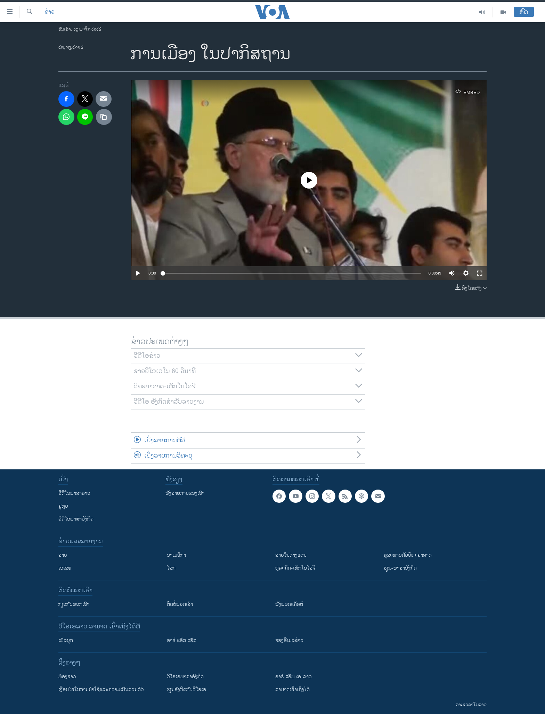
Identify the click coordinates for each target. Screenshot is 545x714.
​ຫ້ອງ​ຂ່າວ (67, 676)
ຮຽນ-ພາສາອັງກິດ (400, 568)
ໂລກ (171, 568)
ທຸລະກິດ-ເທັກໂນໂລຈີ (295, 568)
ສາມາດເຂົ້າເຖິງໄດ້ (292, 689)
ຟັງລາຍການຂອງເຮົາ (184, 493)
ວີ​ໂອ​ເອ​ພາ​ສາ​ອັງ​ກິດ (185, 676)
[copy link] (104, 117)
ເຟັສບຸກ (65, 640)
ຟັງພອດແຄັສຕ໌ (289, 604)
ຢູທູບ (63, 506)
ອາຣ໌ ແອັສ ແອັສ (181, 640)
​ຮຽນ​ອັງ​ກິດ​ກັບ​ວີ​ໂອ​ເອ (186, 689)
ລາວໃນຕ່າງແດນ (291, 555)
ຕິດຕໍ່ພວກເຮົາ (180, 604)
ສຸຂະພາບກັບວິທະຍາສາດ (408, 555)
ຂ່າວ (50, 12)
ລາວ (62, 555)
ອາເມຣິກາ (176, 555)
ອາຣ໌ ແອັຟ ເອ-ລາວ (293, 676)
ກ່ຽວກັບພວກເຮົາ (73, 604)
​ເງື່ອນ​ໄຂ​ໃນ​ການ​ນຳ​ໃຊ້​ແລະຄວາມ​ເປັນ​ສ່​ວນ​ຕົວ (101, 689)
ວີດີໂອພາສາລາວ (74, 493)
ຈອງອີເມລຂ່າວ (289, 640)
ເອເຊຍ (64, 568)
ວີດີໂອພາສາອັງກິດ (75, 519)
